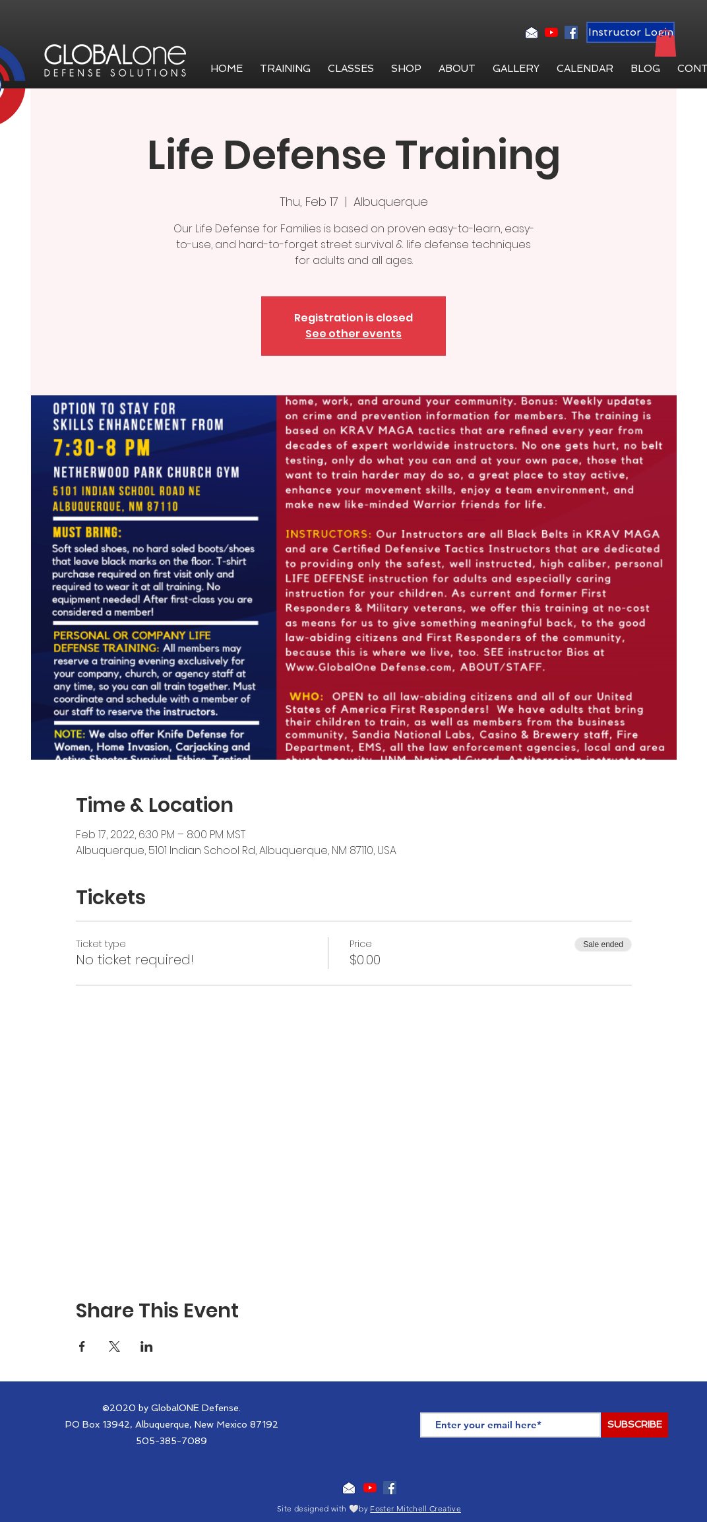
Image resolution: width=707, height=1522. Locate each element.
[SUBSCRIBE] (634, 1425)
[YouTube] (551, 32)
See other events (353, 333)
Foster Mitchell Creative (415, 1508)
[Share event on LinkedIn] (146, 1346)
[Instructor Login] (630, 32)
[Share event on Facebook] (82, 1346)
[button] (457, 68)
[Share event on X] (114, 1346)
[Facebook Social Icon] (571, 32)
